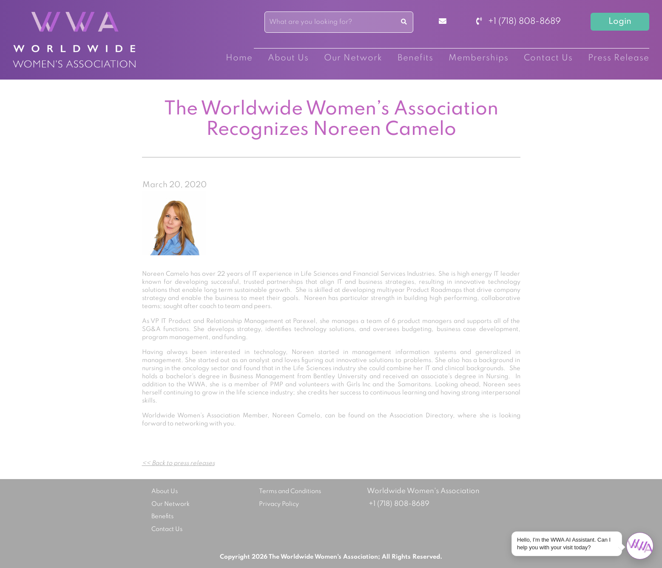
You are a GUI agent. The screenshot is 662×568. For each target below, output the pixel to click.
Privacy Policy (279, 504)
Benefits (415, 58)
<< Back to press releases (178, 463)
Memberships (479, 58)
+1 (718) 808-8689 (518, 21)
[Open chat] (639, 545)
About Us (288, 58)
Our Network (353, 58)
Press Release (618, 58)
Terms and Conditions (290, 491)
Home (239, 58)
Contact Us (548, 58)
